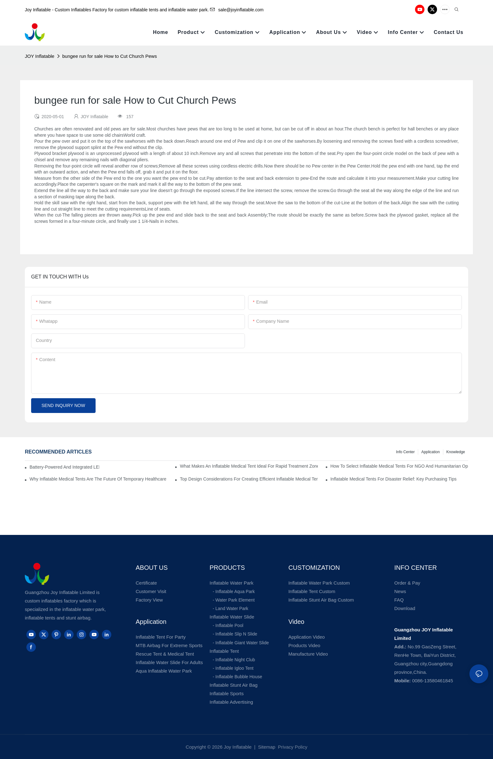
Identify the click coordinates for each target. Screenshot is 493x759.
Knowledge (455, 452)
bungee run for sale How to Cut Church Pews (109, 56)
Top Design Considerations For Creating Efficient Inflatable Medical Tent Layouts (249, 478)
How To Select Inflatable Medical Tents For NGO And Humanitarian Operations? (399, 466)
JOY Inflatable (39, 56)
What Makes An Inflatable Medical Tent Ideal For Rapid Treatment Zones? (249, 466)
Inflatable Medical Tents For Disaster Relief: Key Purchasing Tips (393, 478)
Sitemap (266, 747)
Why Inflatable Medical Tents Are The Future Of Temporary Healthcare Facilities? (98, 478)
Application (430, 452)
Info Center (405, 452)
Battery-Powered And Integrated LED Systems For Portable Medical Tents (64, 467)
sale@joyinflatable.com (236, 9)
